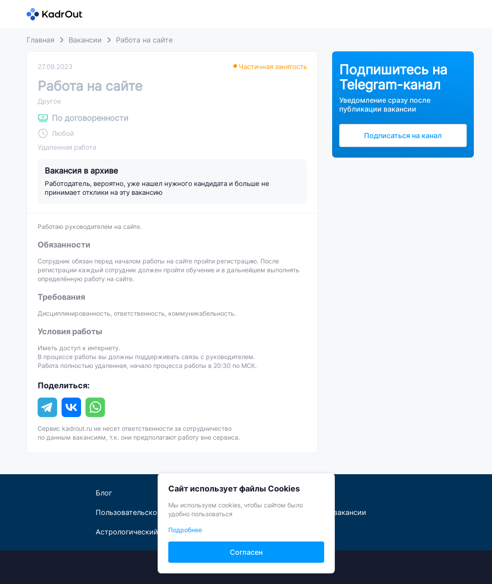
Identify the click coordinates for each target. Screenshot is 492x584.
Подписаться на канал (403, 135)
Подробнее (185, 530)
